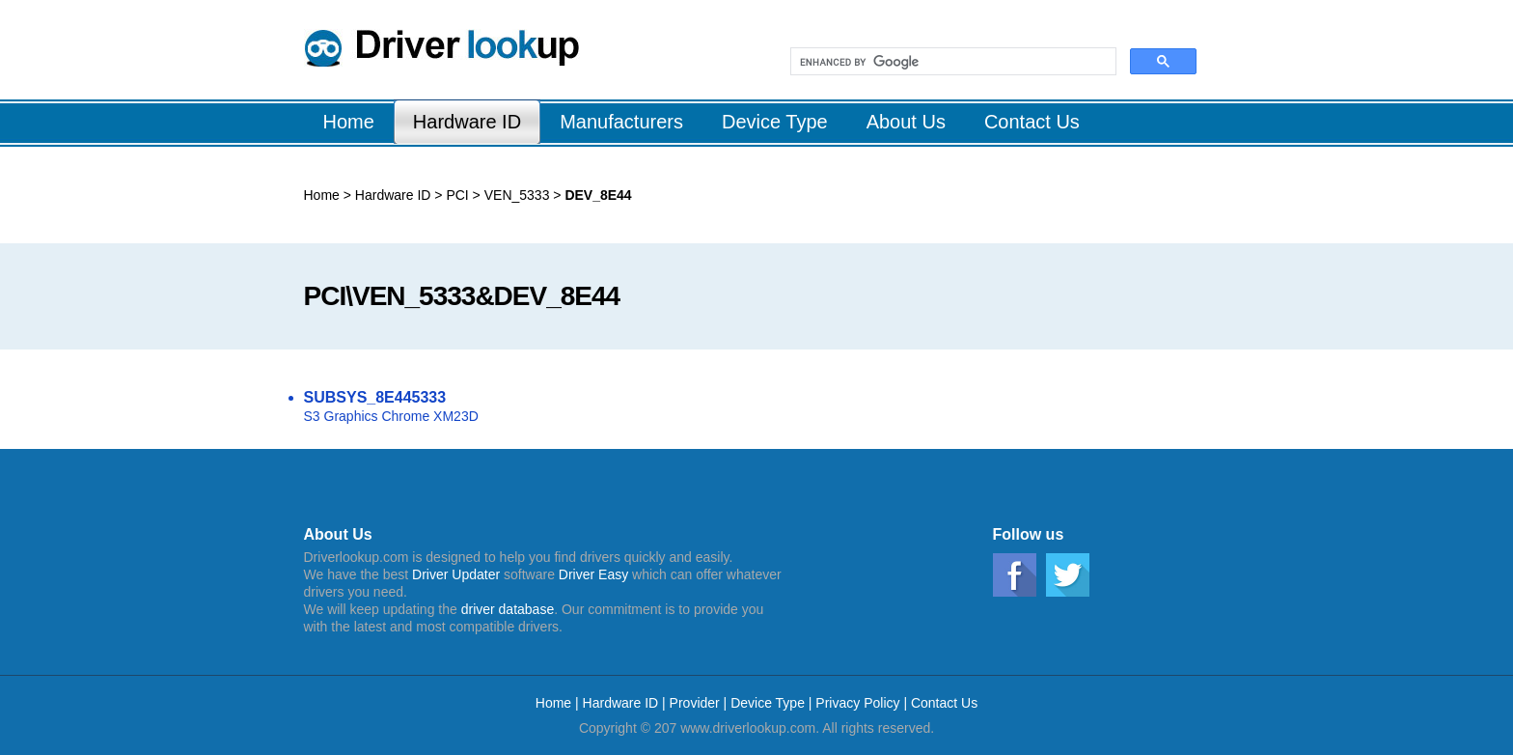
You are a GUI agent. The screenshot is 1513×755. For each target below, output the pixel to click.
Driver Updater (456, 574)
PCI (456, 195)
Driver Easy (593, 574)
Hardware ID (393, 195)
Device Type (767, 703)
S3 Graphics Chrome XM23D (391, 416)
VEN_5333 (515, 195)
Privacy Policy (857, 703)
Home (322, 195)
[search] (951, 61)
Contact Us (944, 703)
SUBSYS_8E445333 (375, 397)
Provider (695, 703)
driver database (508, 609)
